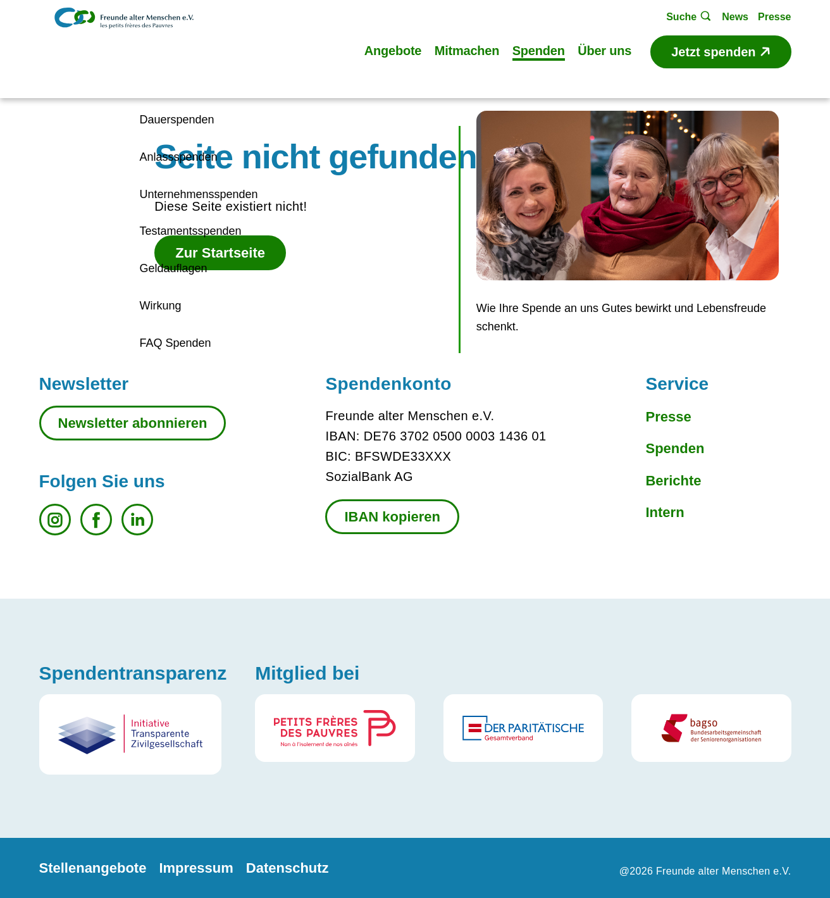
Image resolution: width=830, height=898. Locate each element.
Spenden (674, 448)
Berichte (673, 481)
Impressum (196, 868)
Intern (664, 512)
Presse (668, 417)
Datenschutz (287, 868)
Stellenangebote (93, 868)
